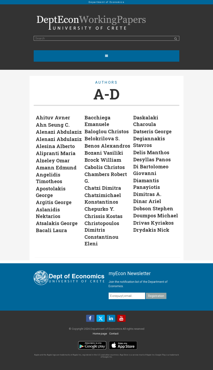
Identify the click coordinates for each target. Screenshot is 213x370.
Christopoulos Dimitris (101, 226)
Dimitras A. (147, 194)
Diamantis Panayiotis (146, 183)
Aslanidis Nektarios (48, 212)
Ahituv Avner (53, 117)
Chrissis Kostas (103, 216)
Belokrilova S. (102, 138)
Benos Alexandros (107, 145)
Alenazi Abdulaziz (59, 132)
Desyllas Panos (152, 159)
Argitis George (54, 202)
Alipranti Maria (56, 153)
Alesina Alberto (55, 146)
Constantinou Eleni (101, 240)
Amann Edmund (56, 167)
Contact (114, 333)
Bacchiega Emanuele (97, 120)
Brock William (102, 160)
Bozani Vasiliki (103, 152)
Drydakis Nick (151, 230)
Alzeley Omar (53, 160)
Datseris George (152, 131)
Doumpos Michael (155, 215)
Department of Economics (106, 2)
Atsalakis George (57, 223)
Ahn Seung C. (53, 124)
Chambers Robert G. (105, 177)
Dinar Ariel (147, 201)
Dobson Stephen (153, 208)
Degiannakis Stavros (149, 141)
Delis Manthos (151, 152)
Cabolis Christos (104, 167)
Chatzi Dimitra (102, 188)
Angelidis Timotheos (49, 178)
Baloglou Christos (106, 131)
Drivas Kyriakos (153, 222)
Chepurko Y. (99, 209)
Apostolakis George (51, 191)
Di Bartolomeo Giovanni (150, 169)
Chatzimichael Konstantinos (102, 198)
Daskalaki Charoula (145, 120)
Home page (100, 333)
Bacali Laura (51, 230)
